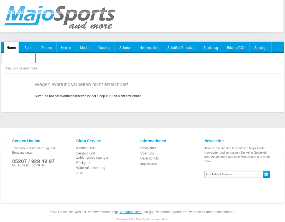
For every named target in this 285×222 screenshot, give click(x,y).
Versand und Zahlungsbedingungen (92, 155)
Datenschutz (149, 158)
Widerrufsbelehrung (90, 168)
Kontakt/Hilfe (85, 148)
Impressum (148, 164)
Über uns (147, 153)
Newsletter (148, 148)
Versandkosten (130, 212)
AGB (79, 173)
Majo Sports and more (59, 18)
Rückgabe (83, 163)
